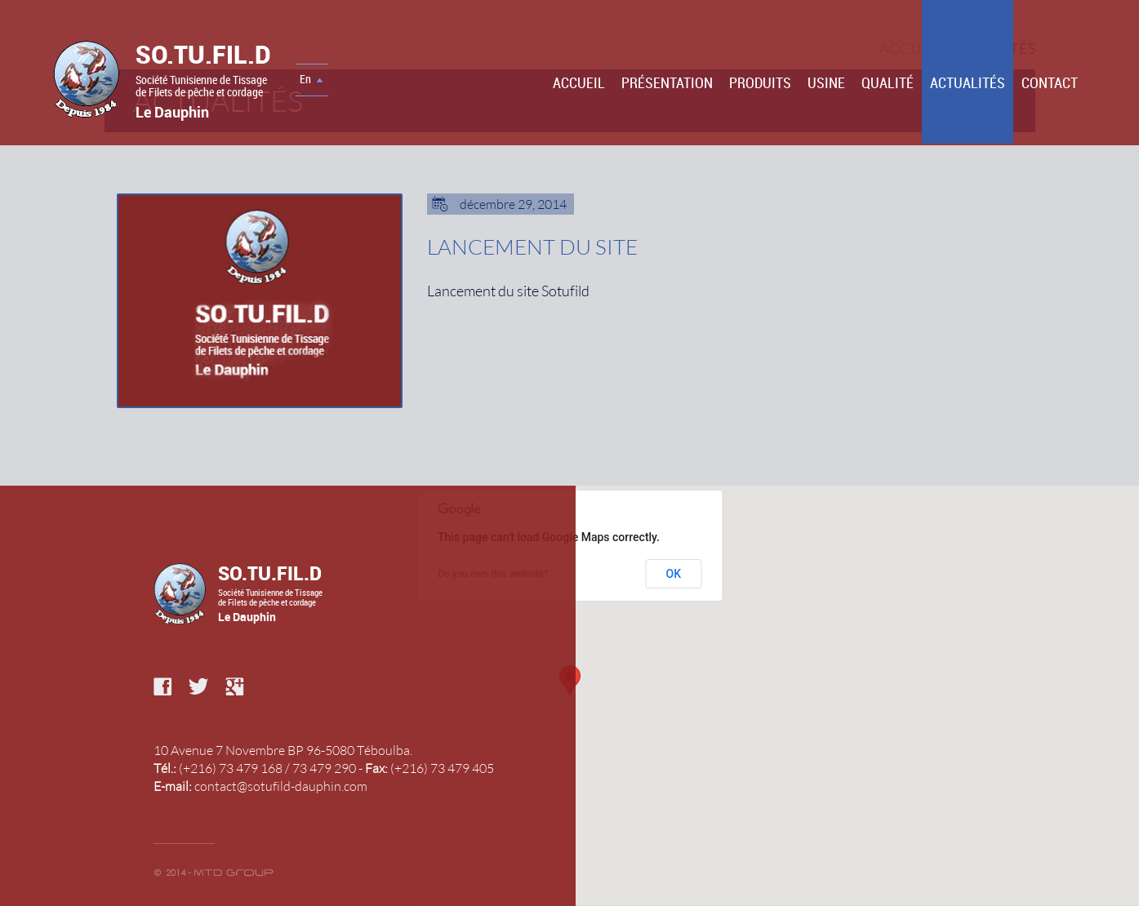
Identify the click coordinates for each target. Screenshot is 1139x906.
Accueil (579, 82)
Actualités (967, 82)
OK (674, 573)
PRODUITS (760, 82)
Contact (1049, 82)
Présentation (667, 82)
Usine (826, 82)
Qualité (887, 82)
